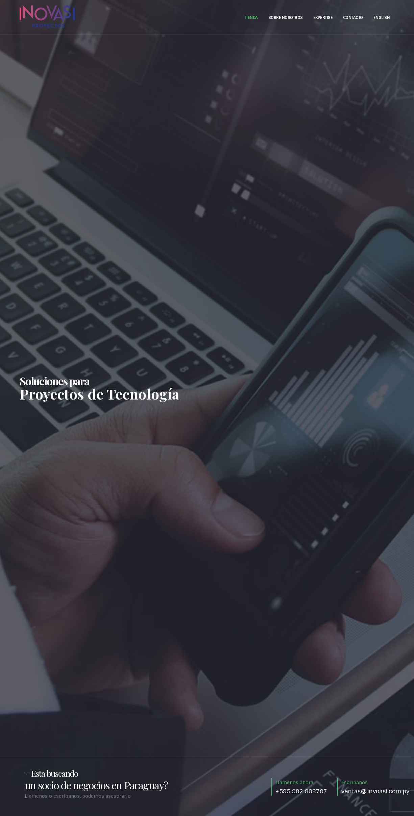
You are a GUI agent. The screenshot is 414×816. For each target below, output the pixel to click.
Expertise (323, 17)
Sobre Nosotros (285, 17)
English (381, 17)
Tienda (251, 17)
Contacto (353, 17)
